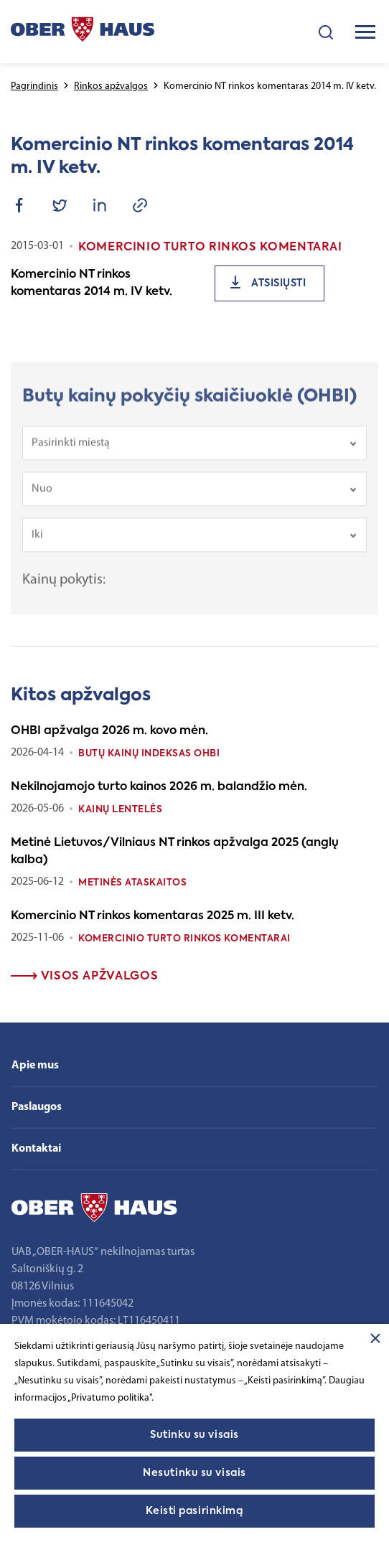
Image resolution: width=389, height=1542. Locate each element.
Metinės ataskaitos (132, 883)
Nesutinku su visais (194, 1473)
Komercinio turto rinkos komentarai (184, 939)
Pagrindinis (34, 86)
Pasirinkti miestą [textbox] (71, 452)
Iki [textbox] (37, 544)
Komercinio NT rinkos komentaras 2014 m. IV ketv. (91, 283)
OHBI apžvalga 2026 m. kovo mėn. (109, 731)
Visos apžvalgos (84, 976)
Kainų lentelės (120, 809)
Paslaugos (36, 1107)
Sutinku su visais (194, 1435)
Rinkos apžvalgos (111, 86)
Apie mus (35, 1065)
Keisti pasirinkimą (194, 1511)
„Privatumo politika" (109, 1398)
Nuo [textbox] (42, 498)
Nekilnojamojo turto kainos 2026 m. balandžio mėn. (159, 787)
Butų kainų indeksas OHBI (149, 753)
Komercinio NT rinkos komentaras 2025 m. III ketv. (152, 916)
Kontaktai (36, 1149)
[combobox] (194, 452)
